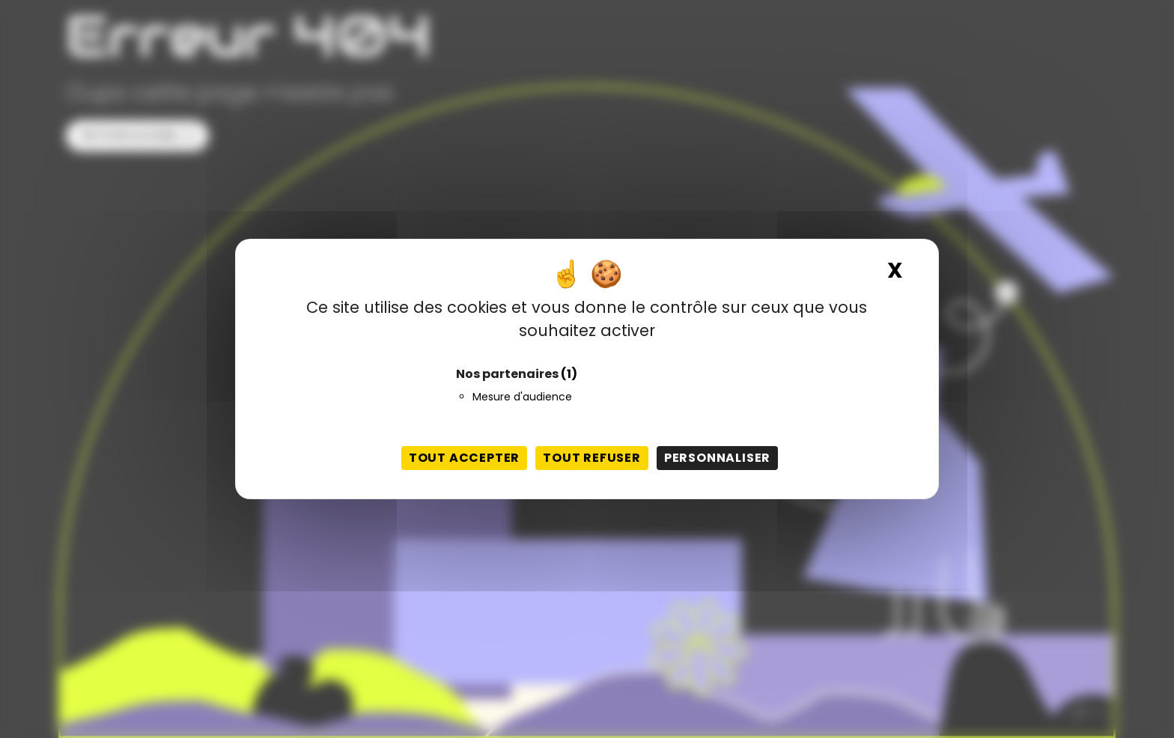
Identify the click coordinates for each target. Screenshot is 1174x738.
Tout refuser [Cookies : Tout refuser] (592, 457)
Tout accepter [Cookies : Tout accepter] (464, 457)
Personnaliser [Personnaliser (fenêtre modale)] (717, 457)
